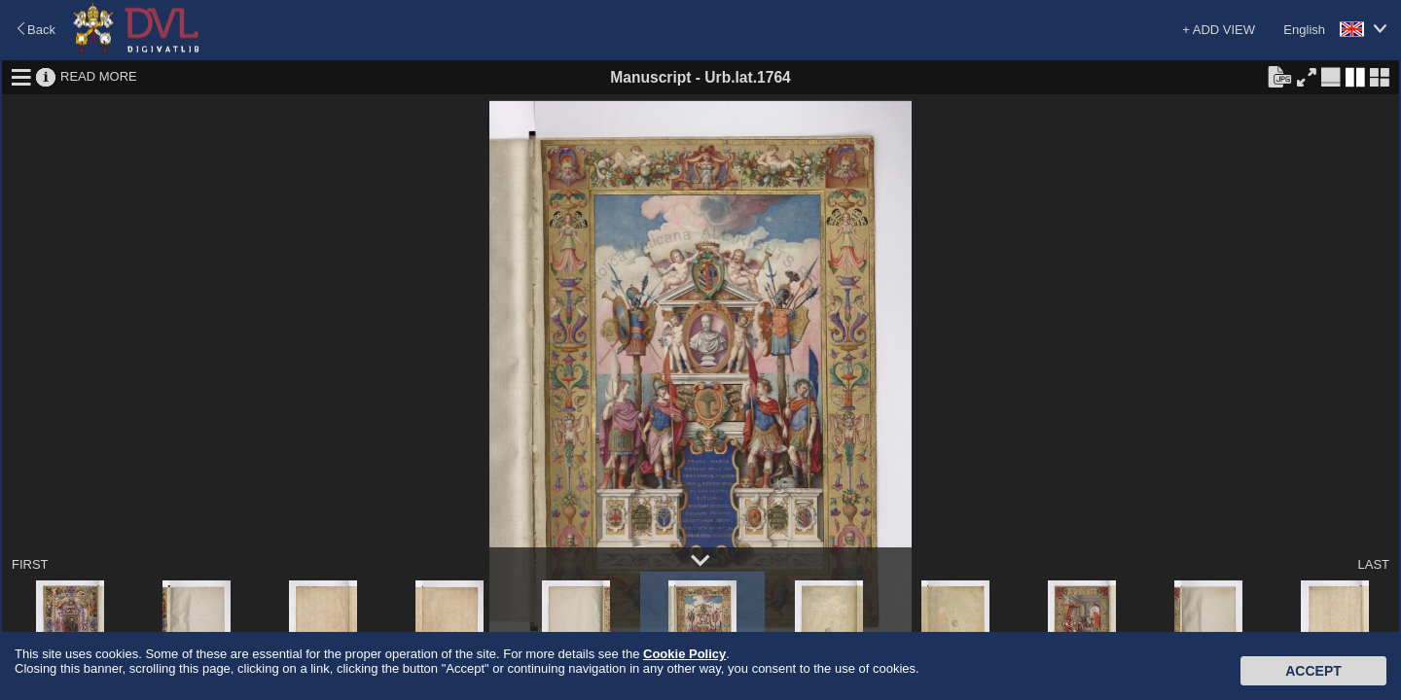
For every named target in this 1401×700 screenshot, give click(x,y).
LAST (1373, 564)
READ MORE (98, 76)
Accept (1313, 671)
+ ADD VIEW (1218, 29)
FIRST (30, 564)
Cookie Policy (684, 654)
